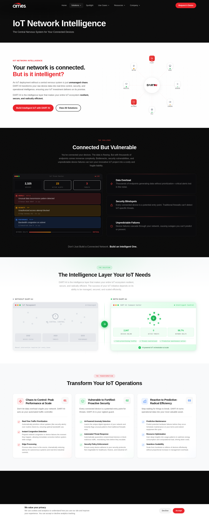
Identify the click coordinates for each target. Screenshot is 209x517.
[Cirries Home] (19, 5)
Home (64, 5)
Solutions (76, 5)
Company (135, 5)
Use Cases (103, 5)
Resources (119, 5)
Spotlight (89, 5)
